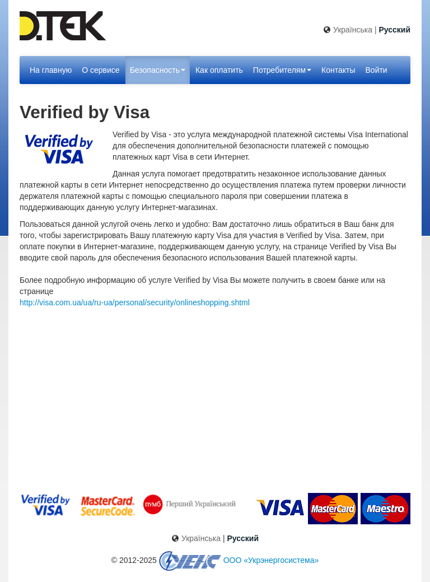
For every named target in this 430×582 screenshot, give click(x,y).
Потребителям (282, 70)
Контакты (338, 70)
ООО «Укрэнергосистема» (271, 560)
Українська (352, 29)
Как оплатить (219, 70)
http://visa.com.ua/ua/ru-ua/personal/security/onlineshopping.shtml (135, 302)
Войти (376, 70)
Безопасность (157, 70)
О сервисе (100, 70)
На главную (51, 70)
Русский (394, 29)
